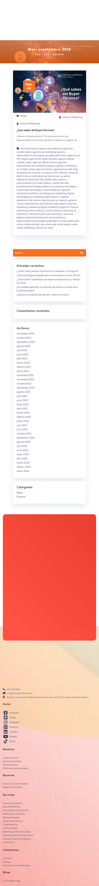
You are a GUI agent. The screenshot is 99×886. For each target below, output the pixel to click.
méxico (40, 210)
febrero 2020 (24, 467)
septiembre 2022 (26, 387)
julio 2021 (22, 425)
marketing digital (38, 207)
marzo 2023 (23, 362)
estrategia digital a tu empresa (46, 186)
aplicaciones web (63, 169)
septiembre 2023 (26, 342)
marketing (22, 207)
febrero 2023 (24, 367)
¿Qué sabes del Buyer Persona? (35, 130)
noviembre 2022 (25, 379)
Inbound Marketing (72, 117)
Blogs (23, 115)
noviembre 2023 (25, 333)
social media (63, 224)
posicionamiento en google (31, 221)
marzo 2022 (23, 412)
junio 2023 (22, 354)
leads (56, 203)
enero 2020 (23, 471)
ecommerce (23, 186)
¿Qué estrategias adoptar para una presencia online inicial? (49, 275)
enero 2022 (23, 421)
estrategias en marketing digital (56, 193)
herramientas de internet (38, 203)
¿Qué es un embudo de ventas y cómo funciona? (43, 294)
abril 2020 (22, 458)
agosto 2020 (23, 442)
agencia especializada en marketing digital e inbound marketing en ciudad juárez (47, 166)
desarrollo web (36, 179)
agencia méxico (44, 169)
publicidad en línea (57, 221)
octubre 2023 (24, 337)
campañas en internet (28, 172)
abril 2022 (22, 408)
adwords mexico (29, 148)
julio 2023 (22, 350)
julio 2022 (22, 396)
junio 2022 (22, 400)
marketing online (26, 210)
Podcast (21, 496)
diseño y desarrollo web (56, 183)
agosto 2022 (23, 392)
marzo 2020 (23, 462)
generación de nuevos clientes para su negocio (42, 200)
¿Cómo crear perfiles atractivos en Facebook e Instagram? (48, 271)
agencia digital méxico (45, 162)
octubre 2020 (24, 433)
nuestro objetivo (53, 210)
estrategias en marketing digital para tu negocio (43, 196)
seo (42, 224)
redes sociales (31, 224)
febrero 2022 (24, 417)
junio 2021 (22, 429)
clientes (63, 172)
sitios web (50, 224)
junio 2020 (22, 450)
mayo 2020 (23, 454)
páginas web (23, 217)
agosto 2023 (23, 346)
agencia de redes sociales (43, 159)
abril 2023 (22, 358)
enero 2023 (23, 371)
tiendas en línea (44, 227)
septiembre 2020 (26, 437)
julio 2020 (22, 446)
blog (75, 169)
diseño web (51, 179)
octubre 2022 (24, 383)
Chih (55, 172)
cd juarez (46, 172)
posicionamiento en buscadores (48, 217)
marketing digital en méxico (63, 207)
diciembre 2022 (25, 375)
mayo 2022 (23, 404)
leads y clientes (68, 203)
